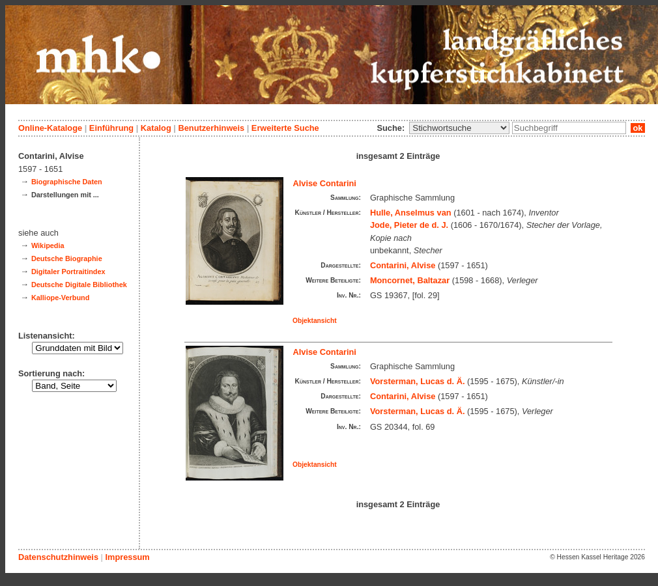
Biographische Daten (66, 182)
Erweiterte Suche (285, 128)
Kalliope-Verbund (60, 297)
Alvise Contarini (324, 183)
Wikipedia (47, 245)
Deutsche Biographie (66, 258)
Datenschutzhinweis (58, 557)
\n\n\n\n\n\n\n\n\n (459, 128)
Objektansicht (315, 320)
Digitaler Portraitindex (68, 271)
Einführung (111, 128)
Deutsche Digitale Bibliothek (79, 284)
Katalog (156, 128)
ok (638, 128)
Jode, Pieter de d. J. (409, 225)
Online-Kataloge (50, 128)
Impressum (127, 557)
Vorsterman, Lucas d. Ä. (417, 381)
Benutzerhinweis (211, 128)
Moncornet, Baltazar (410, 280)
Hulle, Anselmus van (410, 212)
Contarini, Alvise (403, 265)
